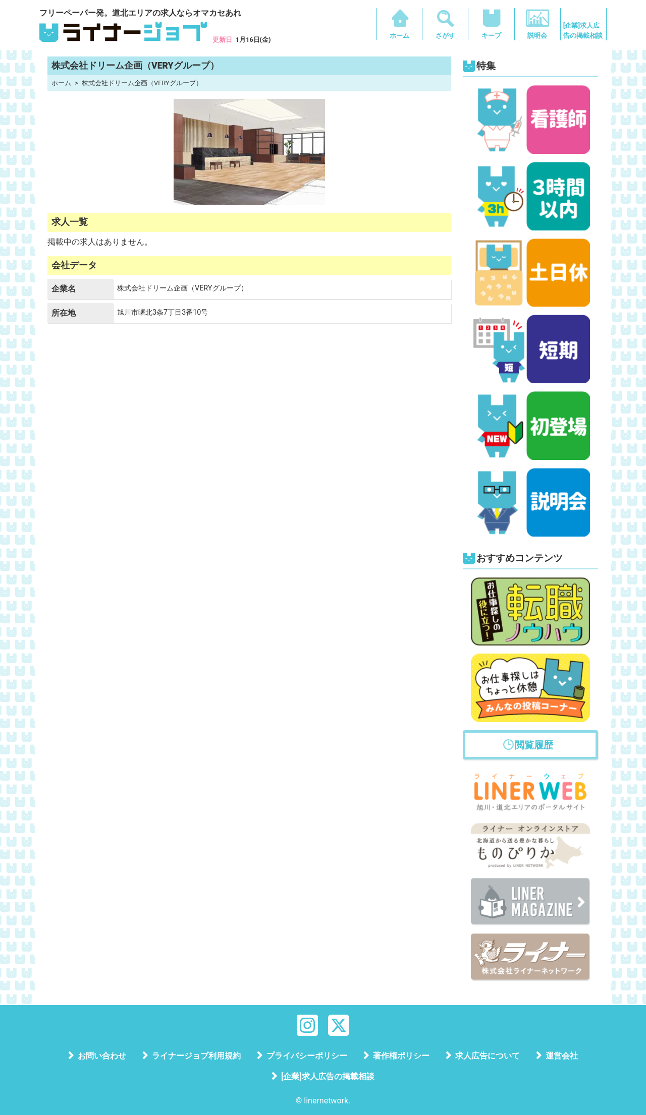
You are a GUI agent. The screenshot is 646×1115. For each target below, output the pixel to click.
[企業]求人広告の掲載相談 (583, 30)
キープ (491, 35)
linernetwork (326, 1100)
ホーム (399, 35)
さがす (445, 35)
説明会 (537, 35)
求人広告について (487, 1056)
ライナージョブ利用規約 (196, 1056)
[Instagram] (307, 1024)
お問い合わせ (102, 1056)
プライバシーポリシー (306, 1056)
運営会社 (562, 1056)
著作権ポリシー (401, 1056)
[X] (338, 1024)
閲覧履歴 (534, 745)
